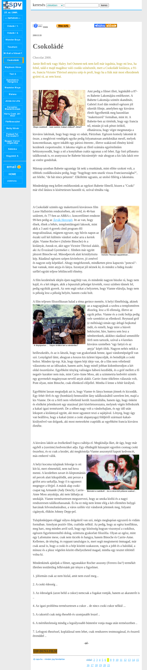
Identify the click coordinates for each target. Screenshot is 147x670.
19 (100, 665)
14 (133, 660)
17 (92, 665)
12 (125, 660)
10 (117, 660)
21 (108, 665)
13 (129, 660)
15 (137, 660)
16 (88, 665)
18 (96, 665)
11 (121, 660)
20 (104, 665)
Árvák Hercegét (63, 220)
